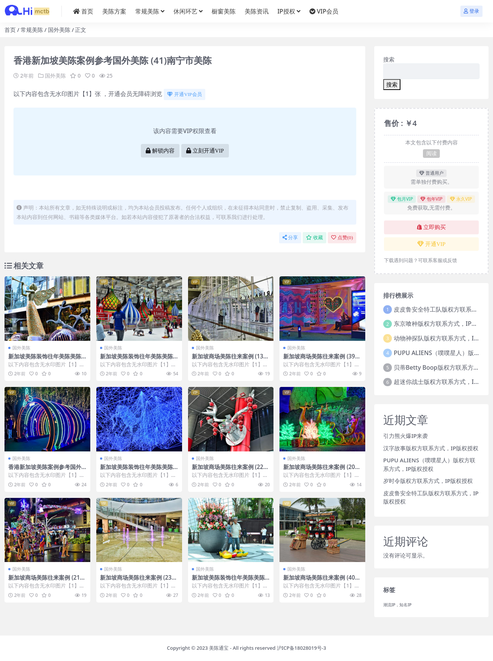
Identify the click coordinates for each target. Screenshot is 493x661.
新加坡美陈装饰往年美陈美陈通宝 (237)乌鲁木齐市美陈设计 (138, 359)
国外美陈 (59, 29)
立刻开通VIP (205, 151)
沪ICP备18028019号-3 (301, 648)
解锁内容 (160, 151)
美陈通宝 (219, 648)
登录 (471, 11)
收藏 (314, 237)
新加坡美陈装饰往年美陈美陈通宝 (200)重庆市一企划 (228, 581)
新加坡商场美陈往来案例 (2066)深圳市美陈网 (320, 470)
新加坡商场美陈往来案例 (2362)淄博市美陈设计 (137, 581)
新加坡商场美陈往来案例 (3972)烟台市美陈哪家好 (320, 359)
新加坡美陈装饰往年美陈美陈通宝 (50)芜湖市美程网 (44, 359)
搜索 (388, 59)
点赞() (342, 237)
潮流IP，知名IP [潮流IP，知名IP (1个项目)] (397, 604)
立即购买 (431, 227)
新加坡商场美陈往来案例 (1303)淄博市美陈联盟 (229, 359)
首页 (10, 29)
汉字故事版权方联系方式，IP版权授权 (430, 448)
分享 (290, 237)
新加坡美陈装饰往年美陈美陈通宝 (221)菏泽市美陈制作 (136, 470)
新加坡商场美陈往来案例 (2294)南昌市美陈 (229, 470)
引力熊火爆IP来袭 (405, 435)
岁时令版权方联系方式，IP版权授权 (428, 480)
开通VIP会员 (184, 94)
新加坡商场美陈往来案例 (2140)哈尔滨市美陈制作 (45, 581)
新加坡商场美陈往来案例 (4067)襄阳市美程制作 (320, 581)
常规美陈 (32, 29)
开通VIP (431, 244)
